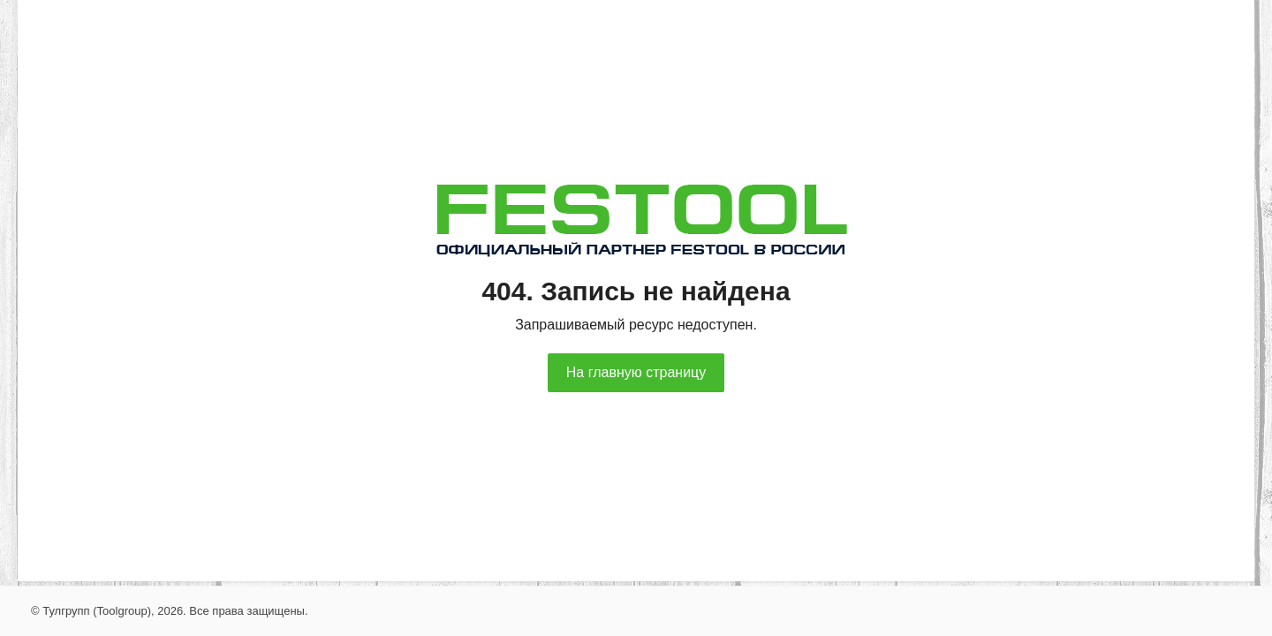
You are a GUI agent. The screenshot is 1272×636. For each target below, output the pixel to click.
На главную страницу (636, 372)
